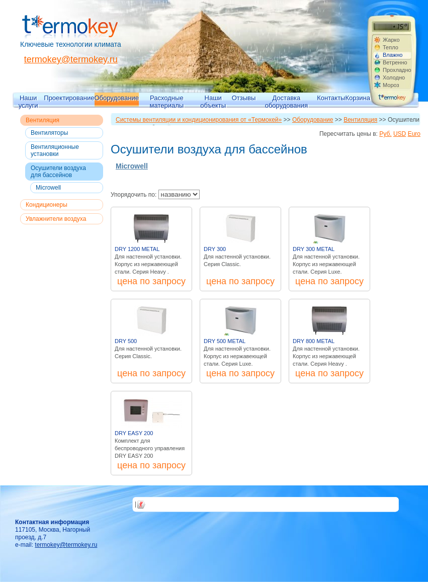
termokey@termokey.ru (71, 59)
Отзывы (244, 98)
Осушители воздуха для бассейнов (58, 171)
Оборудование (117, 98)
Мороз (391, 85)
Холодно (394, 77)
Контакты (331, 98)
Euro (414, 133)
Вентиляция (42, 120)
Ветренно (395, 62)
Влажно (392, 55)
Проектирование (69, 98)
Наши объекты (213, 101)
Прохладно (397, 70)
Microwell (48, 187)
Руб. (385, 133)
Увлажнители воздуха (56, 218)
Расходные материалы (167, 101)
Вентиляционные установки (55, 150)
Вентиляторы (49, 132)
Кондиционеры (46, 204)
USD (399, 133)
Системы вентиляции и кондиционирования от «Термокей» (199, 119)
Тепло (390, 47)
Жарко (391, 40)
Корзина (357, 98)
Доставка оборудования (286, 101)
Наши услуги (28, 101)
